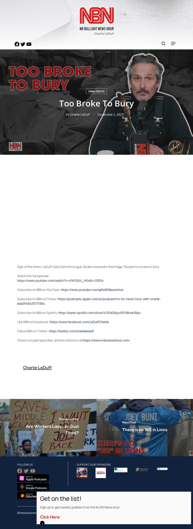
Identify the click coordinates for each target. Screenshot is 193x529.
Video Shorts (96, 91)
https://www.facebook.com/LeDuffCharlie (79, 322)
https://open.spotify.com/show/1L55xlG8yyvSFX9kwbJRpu (99, 313)
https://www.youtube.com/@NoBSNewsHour (92, 290)
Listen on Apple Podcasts (33, 478)
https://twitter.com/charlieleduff (71, 331)
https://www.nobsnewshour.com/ (106, 340)
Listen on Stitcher (28, 495)
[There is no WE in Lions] (144, 427)
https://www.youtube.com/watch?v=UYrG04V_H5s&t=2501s (60, 280)
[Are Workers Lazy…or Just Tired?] (48, 427)
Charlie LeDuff (80, 114)
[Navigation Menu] (173, 44)
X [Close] (42, 524)
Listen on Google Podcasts (33, 487)
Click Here (50, 517)
